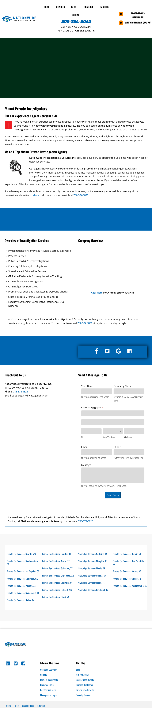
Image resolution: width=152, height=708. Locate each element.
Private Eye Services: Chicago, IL (127, 578)
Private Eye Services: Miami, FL (91, 582)
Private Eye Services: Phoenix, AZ (21, 586)
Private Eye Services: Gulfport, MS (57, 590)
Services (60, 6)
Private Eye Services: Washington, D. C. (129, 587)
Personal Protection (84, 685)
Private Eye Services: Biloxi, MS (56, 597)
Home (46, 6)
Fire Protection (82, 675)
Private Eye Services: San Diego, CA (22, 578)
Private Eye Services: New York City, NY (128, 562)
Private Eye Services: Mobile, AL (91, 568)
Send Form (113, 495)
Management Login (48, 695)
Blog (73, 6)
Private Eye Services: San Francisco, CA (22, 562)
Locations (88, 6)
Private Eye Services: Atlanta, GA (91, 575)
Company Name (123, 385)
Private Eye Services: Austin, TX (56, 561)
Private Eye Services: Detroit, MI (127, 553)
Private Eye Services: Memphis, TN (92, 561)
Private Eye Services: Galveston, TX (57, 568)
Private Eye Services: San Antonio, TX (23, 593)
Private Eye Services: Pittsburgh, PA (93, 590)
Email (84, 446)
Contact (76, 14)
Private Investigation (85, 690)
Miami (36, 195)
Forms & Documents (49, 680)
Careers (104, 6)
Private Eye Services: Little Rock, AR (58, 575)
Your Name (87, 385)
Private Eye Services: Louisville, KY (57, 582)
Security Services (83, 695)
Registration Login (48, 690)
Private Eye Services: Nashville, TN (92, 553)
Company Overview (48, 670)
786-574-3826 (20, 391)
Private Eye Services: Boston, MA (127, 571)
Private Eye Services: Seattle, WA (21, 553)
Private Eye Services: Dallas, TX (20, 600)
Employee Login (47, 685)
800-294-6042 (76, 22)
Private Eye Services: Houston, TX (56, 553)
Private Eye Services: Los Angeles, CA (23, 571)
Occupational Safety (85, 680)
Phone (117, 446)
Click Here (96, 292)
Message (86, 464)
